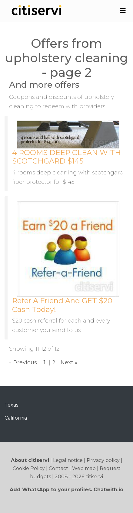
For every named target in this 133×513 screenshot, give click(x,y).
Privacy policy (103, 460)
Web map (84, 468)
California (16, 418)
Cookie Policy (29, 468)
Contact (58, 468)
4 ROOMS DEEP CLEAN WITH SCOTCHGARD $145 (66, 157)
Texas (11, 405)
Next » (69, 362)
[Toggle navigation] (123, 11)
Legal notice (68, 460)
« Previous (23, 362)
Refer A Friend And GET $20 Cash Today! (62, 305)
